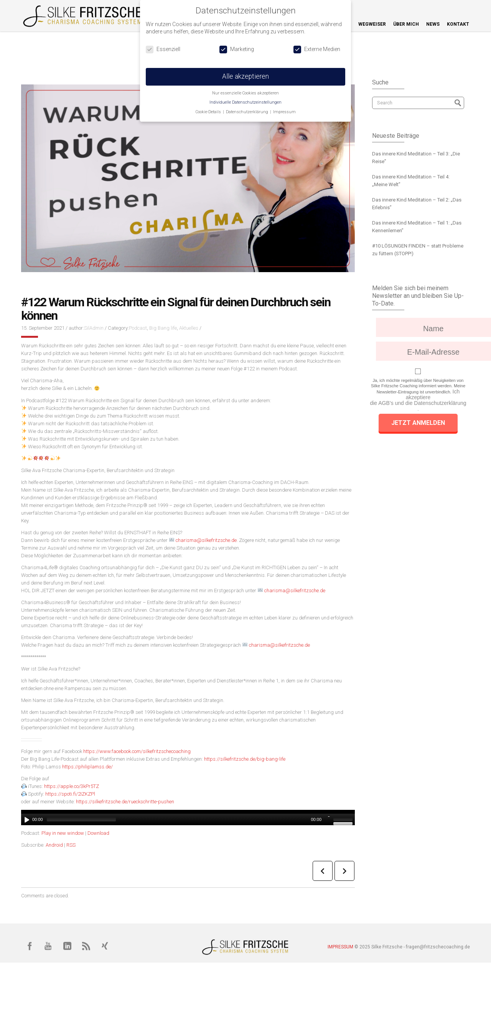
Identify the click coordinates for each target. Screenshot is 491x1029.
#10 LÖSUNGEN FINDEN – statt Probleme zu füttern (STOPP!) (417, 249)
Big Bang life (163, 328)
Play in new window (62, 833)
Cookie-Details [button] (209, 111)
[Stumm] (328, 819)
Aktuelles (188, 328)
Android (54, 845)
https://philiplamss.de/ (87, 767)
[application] (188, 817)
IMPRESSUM (340, 947)
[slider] (81, 819)
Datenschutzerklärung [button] (247, 111)
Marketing (236, 49)
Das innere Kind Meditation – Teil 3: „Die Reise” (416, 157)
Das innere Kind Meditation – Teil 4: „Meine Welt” (411, 180)
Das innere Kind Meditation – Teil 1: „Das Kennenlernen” (416, 226)
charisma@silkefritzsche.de (206, 540)
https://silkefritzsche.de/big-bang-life (244, 759)
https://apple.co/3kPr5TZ (71, 786)
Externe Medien (316, 49)
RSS (71, 845)
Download (98, 833)
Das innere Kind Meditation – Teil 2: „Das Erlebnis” (416, 203)
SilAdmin (94, 328)
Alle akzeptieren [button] (245, 76)
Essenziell (163, 49)
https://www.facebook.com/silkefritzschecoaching (137, 751)
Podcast (138, 328)
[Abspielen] (26, 819)
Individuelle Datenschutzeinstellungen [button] (245, 102)
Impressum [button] (284, 111)
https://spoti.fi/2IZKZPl (70, 794)
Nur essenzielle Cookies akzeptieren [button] (245, 93)
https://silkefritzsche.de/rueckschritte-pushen (125, 801)
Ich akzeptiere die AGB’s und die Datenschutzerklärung (418, 397)
